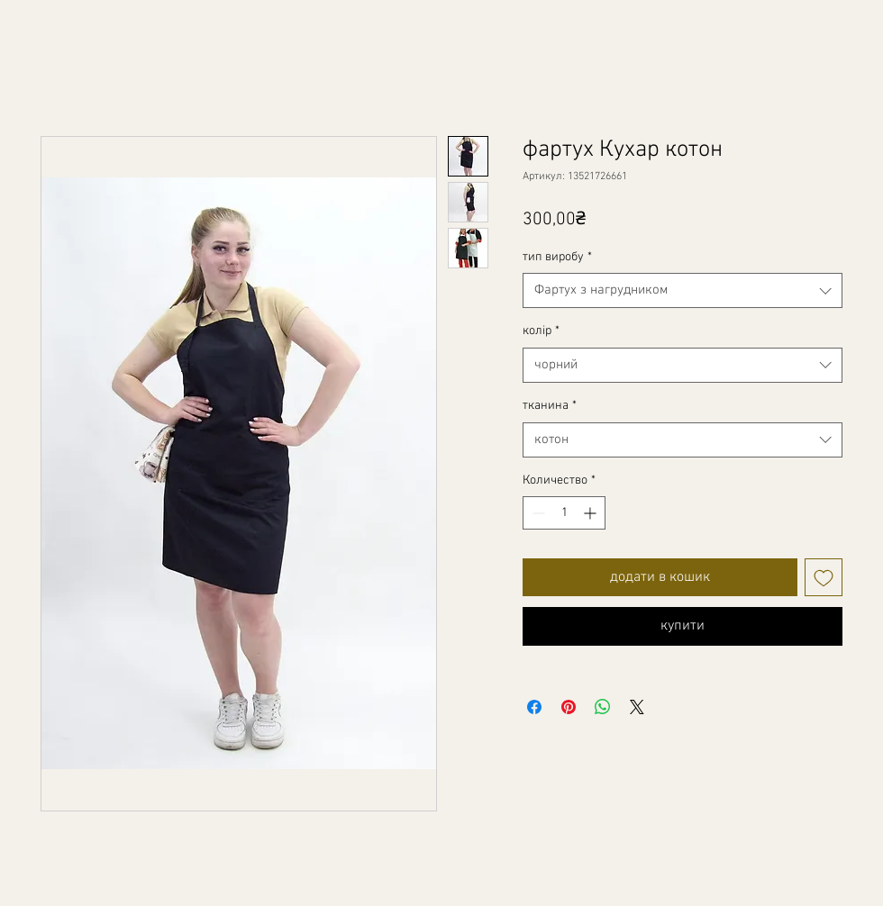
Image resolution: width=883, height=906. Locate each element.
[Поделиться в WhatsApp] (603, 707)
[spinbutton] (564, 513)
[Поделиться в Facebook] (534, 707)
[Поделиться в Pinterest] (568, 707)
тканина (550, 405)
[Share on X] (637, 707)
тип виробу (557, 257)
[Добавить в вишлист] (823, 577)
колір (541, 331)
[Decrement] (536, 513)
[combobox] (682, 290)
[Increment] (591, 513)
